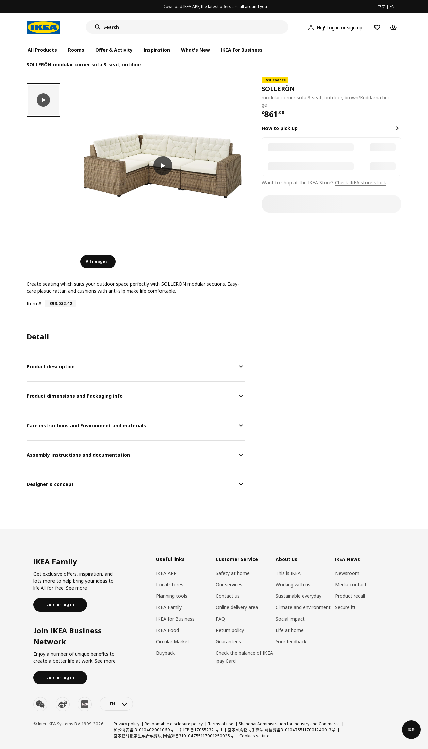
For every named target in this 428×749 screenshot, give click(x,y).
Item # (34, 303)
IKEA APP (166, 573)
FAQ (220, 619)
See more (76, 588)
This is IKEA (288, 573)
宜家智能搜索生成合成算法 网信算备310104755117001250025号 (174, 736)
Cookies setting (254, 736)
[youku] (85, 704)
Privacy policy (126, 724)
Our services (229, 584)
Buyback (165, 653)
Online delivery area (237, 607)
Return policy (230, 630)
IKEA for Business (175, 619)
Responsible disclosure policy (174, 724)
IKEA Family (169, 607)
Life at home (290, 630)
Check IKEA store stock (360, 182)
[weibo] (63, 704)
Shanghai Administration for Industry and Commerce (289, 724)
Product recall (350, 596)
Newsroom (347, 573)
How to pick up (280, 128)
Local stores (169, 584)
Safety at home (233, 573)
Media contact (351, 584)
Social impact (290, 619)
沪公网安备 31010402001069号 (144, 730)
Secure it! (345, 607)
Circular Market (172, 641)
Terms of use (220, 724)
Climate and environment (303, 607)
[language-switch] (116, 704)
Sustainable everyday (298, 596)
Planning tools (171, 596)
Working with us (293, 584)
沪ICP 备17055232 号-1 (200, 730)
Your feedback (291, 641)
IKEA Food (167, 630)
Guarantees (228, 641)
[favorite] (398, 92)
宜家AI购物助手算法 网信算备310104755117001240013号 (281, 730)
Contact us (228, 596)
